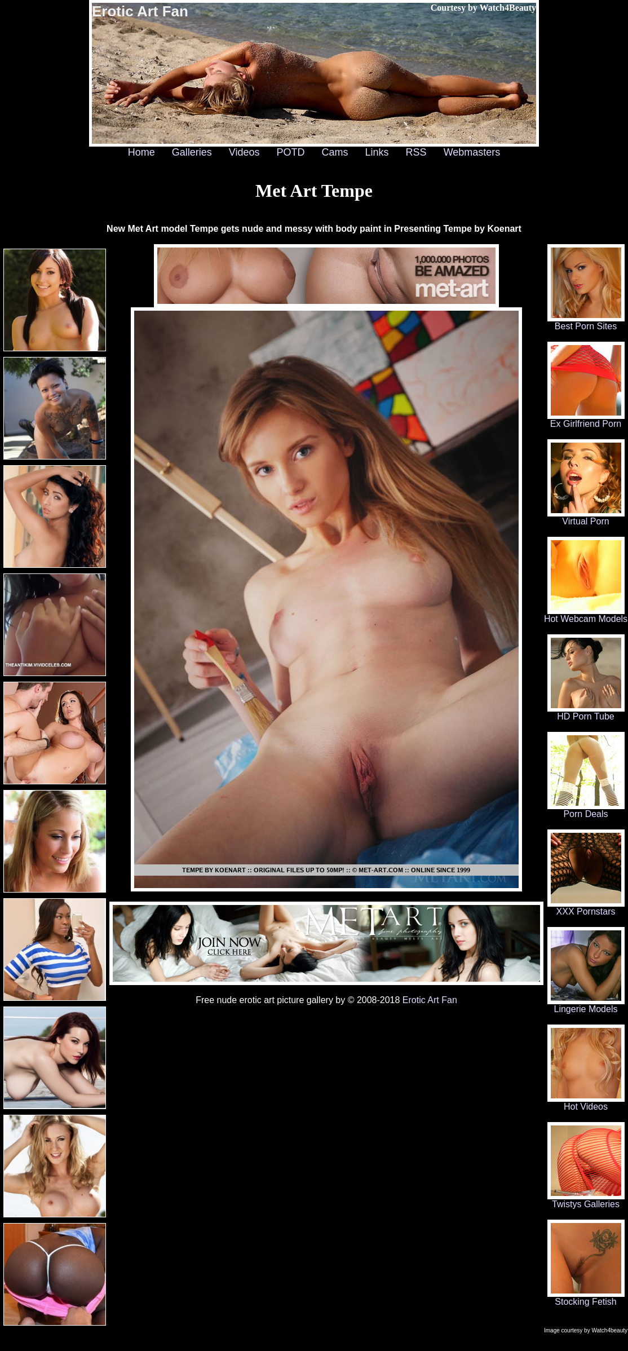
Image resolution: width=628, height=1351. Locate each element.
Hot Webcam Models (585, 615)
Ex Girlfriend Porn (586, 420)
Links (377, 152)
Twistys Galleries (586, 1200)
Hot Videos (586, 1102)
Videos (244, 152)
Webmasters (472, 152)
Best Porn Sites (586, 322)
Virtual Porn (586, 517)
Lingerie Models (586, 1005)
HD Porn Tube (586, 712)
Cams (335, 152)
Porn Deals (586, 810)
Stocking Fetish (586, 1297)
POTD (290, 152)
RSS (416, 152)
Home (141, 152)
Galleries (192, 152)
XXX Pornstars (586, 907)
